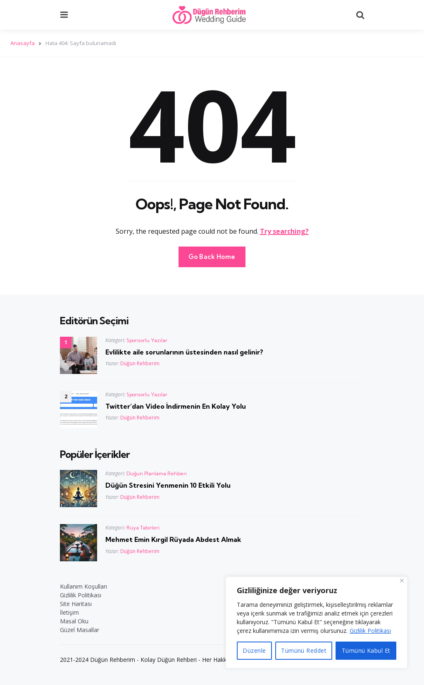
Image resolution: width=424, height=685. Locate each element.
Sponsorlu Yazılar (146, 340)
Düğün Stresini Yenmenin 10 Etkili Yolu (168, 485)
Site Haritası (76, 604)
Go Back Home (212, 257)
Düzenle (254, 650)
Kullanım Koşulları (83, 586)
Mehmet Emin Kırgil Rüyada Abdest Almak (173, 539)
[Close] (402, 580)
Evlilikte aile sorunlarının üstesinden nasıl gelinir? (184, 352)
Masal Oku (74, 621)
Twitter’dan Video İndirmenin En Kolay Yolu (175, 406)
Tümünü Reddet (303, 650)
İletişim (69, 612)
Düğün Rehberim (140, 363)
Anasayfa (22, 43)
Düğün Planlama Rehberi (156, 473)
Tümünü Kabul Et (366, 650)
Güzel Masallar (79, 630)
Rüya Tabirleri (143, 528)
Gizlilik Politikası (370, 631)
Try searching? (284, 231)
